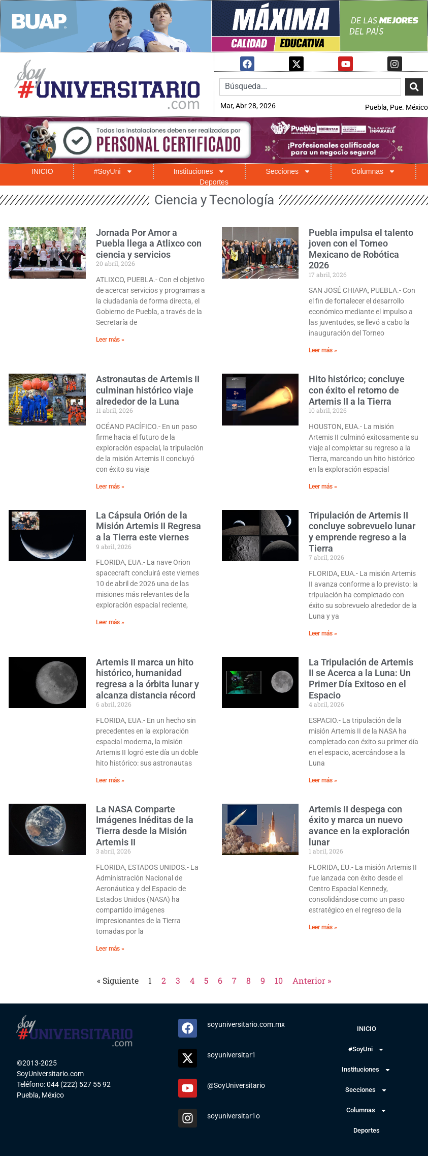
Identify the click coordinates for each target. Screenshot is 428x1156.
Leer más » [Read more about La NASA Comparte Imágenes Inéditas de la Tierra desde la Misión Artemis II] (110, 948)
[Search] (414, 86)
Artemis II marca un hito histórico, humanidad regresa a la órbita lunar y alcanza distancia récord (147, 678)
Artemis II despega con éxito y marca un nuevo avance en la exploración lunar (359, 825)
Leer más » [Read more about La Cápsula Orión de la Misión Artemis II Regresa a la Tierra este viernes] (110, 621)
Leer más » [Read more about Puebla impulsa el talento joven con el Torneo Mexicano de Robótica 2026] (323, 349)
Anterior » (311, 980)
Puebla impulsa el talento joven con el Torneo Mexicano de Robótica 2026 (361, 248)
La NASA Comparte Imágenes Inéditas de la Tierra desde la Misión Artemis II (144, 825)
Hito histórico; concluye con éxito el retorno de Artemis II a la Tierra (357, 389)
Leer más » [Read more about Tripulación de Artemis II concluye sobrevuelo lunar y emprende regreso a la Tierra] (323, 632)
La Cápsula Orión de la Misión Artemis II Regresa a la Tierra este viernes (148, 525)
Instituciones (199, 170)
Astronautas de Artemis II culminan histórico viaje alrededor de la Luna (148, 389)
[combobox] (310, 86)
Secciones (288, 170)
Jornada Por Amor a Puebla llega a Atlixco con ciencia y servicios (149, 243)
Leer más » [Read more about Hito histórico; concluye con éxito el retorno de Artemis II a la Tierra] (323, 486)
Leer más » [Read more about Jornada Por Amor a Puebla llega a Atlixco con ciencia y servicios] (110, 339)
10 (279, 980)
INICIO (42, 171)
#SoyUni (113, 170)
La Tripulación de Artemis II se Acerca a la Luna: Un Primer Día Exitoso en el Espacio (361, 678)
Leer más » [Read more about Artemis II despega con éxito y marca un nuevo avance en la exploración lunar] (323, 926)
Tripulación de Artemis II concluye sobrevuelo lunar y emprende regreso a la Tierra (362, 531)
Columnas (373, 170)
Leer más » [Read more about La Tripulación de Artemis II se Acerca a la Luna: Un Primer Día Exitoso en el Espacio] (323, 779)
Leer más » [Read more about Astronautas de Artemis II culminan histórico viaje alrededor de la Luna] (110, 486)
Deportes (214, 181)
